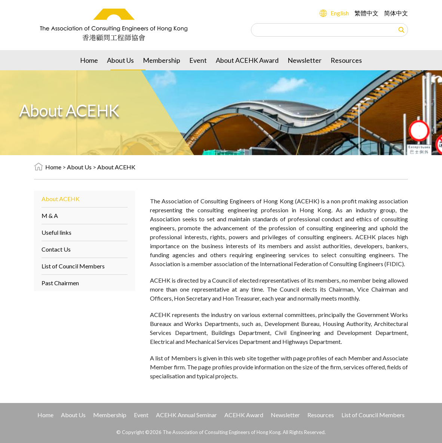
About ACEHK (116, 166)
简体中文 (396, 12)
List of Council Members (73, 266)
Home (89, 60)
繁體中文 (366, 12)
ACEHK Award (243, 414)
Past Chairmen (60, 282)
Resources (346, 60)
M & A (50, 215)
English (340, 12)
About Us (120, 60)
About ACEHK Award (247, 60)
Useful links (56, 232)
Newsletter (305, 60)
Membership (161, 60)
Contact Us (56, 249)
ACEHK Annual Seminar (186, 414)
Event (198, 60)
